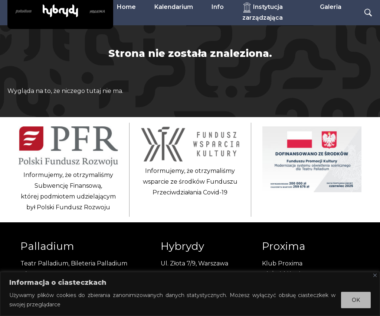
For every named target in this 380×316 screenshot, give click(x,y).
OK (356, 300)
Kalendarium (173, 6)
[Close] (375, 275)
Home (126, 6)
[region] (190, 294)
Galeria (330, 6)
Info (218, 6)
